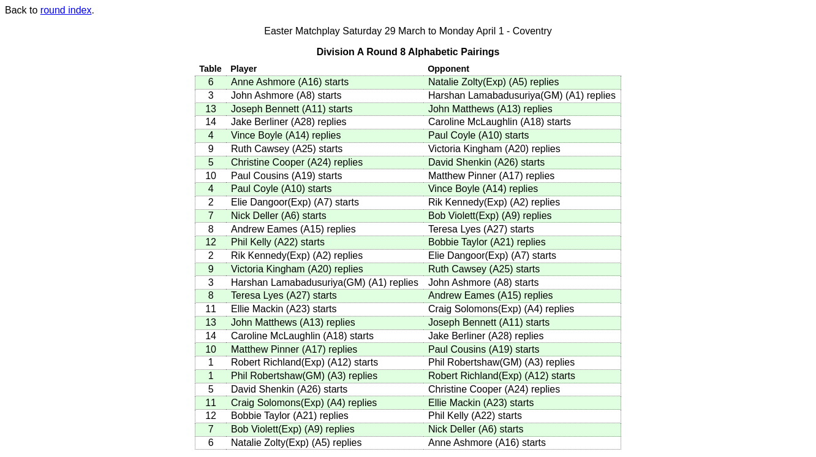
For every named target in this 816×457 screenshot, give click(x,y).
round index (66, 10)
